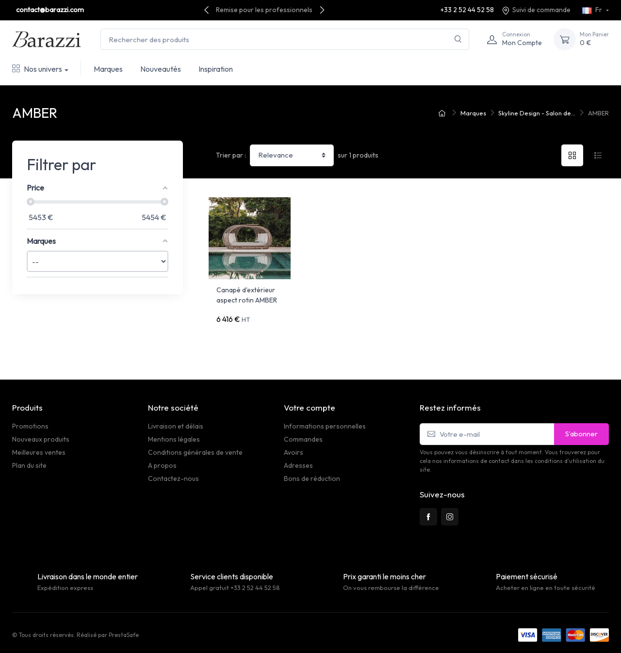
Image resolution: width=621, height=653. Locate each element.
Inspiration (215, 69)
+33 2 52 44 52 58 (467, 9)
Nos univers (37, 69)
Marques (108, 69)
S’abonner (581, 429)
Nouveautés (160, 69)
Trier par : (231, 155)
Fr (593, 9)
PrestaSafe (124, 630)
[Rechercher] (458, 39)
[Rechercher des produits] (284, 39)
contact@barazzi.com (50, 9)
